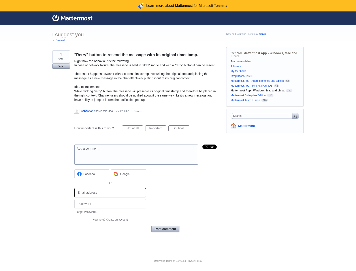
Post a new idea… (242, 61)
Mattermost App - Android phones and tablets (257, 80)
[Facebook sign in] (91, 173)
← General (58, 40)
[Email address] (110, 192)
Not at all (134, 128)
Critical (181, 128)
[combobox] (262, 115)
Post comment (165, 229)
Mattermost (246, 126)
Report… (138, 111)
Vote (61, 66)
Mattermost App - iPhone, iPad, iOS (251, 85)
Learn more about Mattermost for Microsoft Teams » (186, 5)
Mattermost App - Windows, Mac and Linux (264, 54)
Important (157, 128)
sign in (262, 34)
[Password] (110, 204)
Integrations (238, 76)
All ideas (236, 66)
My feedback (238, 71)
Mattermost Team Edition (245, 100)
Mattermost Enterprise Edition (248, 95)
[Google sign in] (128, 173)
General (236, 53)
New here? (110, 219)
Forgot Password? (86, 211)
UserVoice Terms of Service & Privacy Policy (178, 261)
